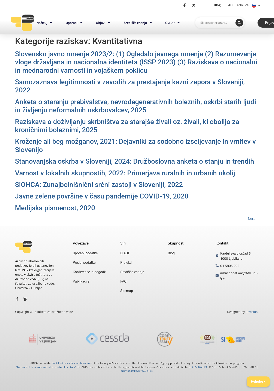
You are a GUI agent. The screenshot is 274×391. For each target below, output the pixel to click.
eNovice (243, 5)
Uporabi (74, 23)
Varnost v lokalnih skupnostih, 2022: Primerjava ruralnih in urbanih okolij (125, 173)
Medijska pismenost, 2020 (55, 208)
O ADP (172, 23)
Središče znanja (138, 23)
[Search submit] (239, 23)
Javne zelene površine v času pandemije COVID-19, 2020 (101, 196)
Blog (217, 5)
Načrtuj (44, 23)
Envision (252, 312)
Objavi (103, 23)
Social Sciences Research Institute (72, 363)
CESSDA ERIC (200, 367)
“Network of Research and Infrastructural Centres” (46, 367)
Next (253, 219)
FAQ (230, 5)
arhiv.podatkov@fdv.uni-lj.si (137, 371)
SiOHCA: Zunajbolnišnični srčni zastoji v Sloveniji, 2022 (99, 185)
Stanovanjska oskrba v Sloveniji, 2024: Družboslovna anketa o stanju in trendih (134, 161)
